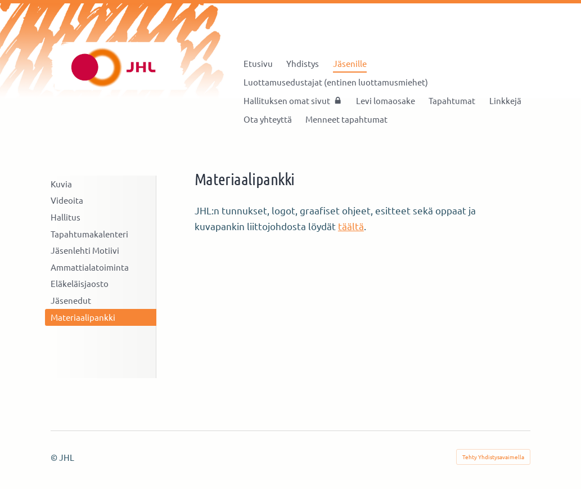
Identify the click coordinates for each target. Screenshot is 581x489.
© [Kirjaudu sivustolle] (55, 457)
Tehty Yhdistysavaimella (493, 456)
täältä (351, 226)
